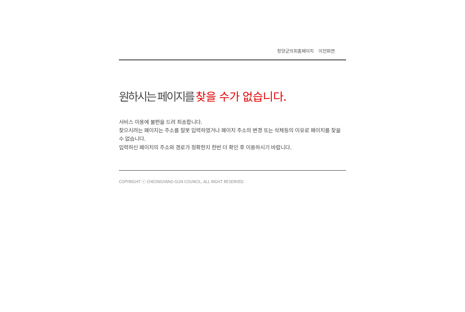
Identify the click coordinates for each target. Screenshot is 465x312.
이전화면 (326, 50)
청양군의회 (164, 45)
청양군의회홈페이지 (295, 50)
